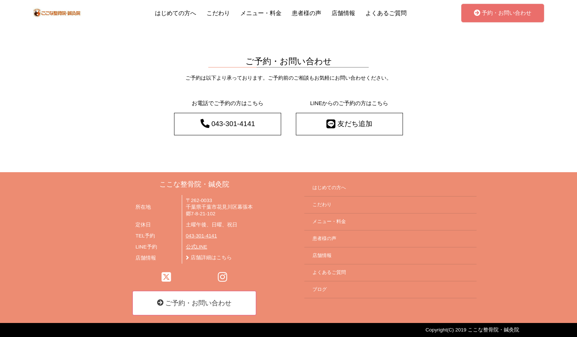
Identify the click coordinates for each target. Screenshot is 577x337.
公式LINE (196, 247)
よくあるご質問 (386, 13)
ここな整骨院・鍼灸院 (194, 184)
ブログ (319, 289)
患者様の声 (306, 13)
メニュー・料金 (261, 13)
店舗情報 (343, 13)
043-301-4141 (201, 236)
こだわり (218, 13)
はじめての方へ (175, 13)
